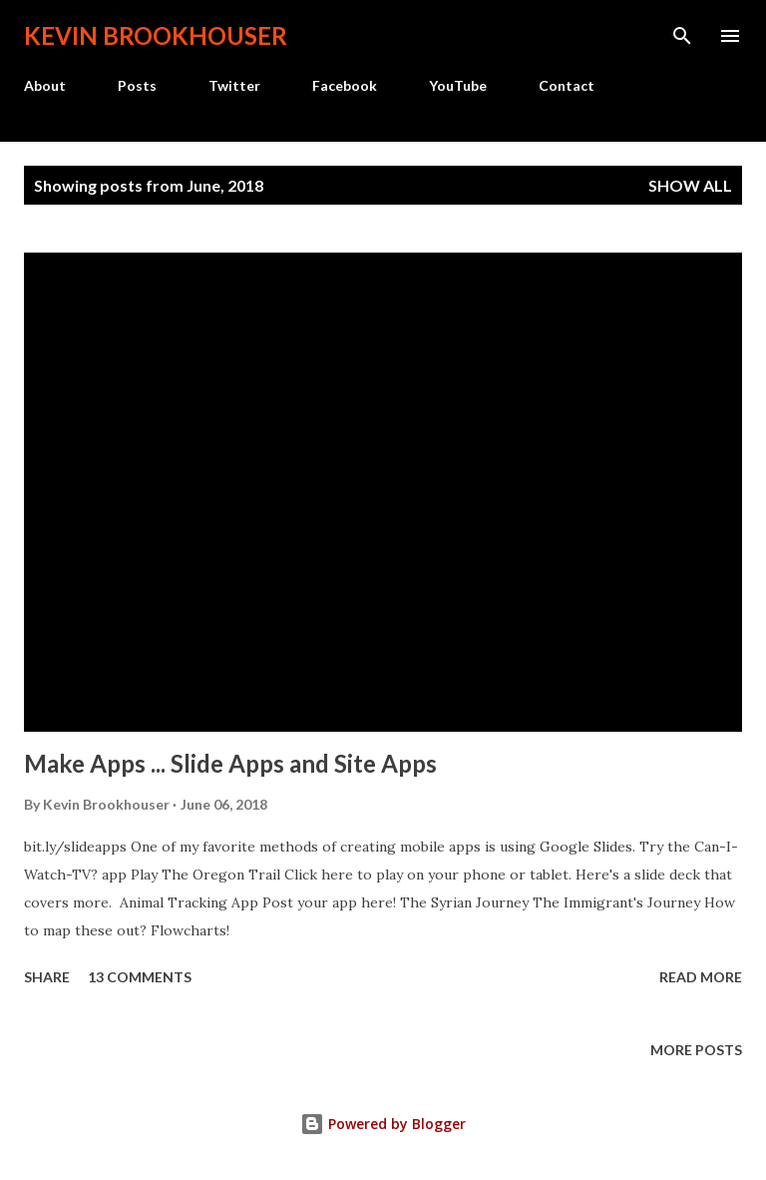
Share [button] (47, 976)
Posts (137, 85)
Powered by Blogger (383, 1123)
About (45, 85)
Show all (690, 185)
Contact (566, 85)
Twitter (234, 85)
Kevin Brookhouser (155, 35)
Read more (700, 976)
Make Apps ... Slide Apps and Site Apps (230, 763)
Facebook (344, 85)
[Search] (682, 36)
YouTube (458, 85)
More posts (696, 1049)
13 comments (140, 976)
